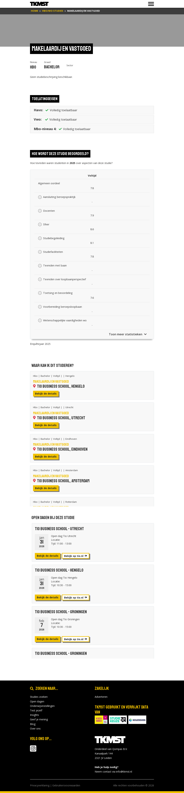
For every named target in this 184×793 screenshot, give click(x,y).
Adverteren (101, 696)
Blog (32, 724)
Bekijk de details (46, 393)
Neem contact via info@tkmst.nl (113, 771)
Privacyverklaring (39, 785)
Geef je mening (39, 719)
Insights (34, 715)
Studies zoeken (39, 696)
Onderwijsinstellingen (42, 706)
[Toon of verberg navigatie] (150, 4)
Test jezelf (36, 710)
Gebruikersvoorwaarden (66, 785)
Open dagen (37, 701)
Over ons (35, 728)
